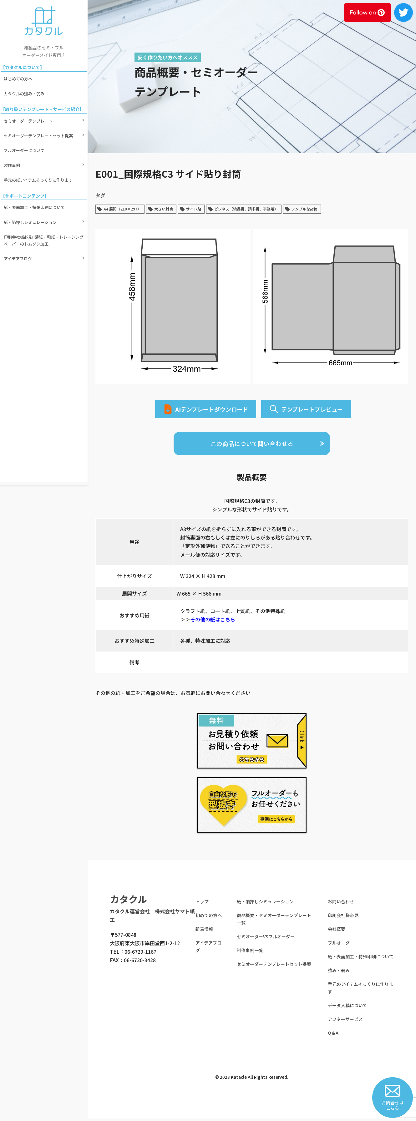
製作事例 (13, 143)
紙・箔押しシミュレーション (31, 188)
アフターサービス (345, 1022)
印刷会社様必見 (343, 918)
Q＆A (333, 1035)
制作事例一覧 (250, 953)
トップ (202, 904)
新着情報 (204, 932)
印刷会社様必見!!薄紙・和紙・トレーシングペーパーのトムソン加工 (43, 201)
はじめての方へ (19, 77)
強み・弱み (339, 973)
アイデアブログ (19, 216)
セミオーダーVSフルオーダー (266, 939)
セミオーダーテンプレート (29, 111)
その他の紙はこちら (212, 622)
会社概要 (336, 932)
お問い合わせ (341, 904)
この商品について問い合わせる (252, 445)
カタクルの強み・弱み (25, 87)
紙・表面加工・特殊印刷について (35, 177)
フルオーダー (341, 945)
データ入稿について (347, 1008)
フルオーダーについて (25, 132)
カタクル (128, 902)
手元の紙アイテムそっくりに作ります (39, 154)
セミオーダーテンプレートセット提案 (39, 121)
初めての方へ (208, 918)
